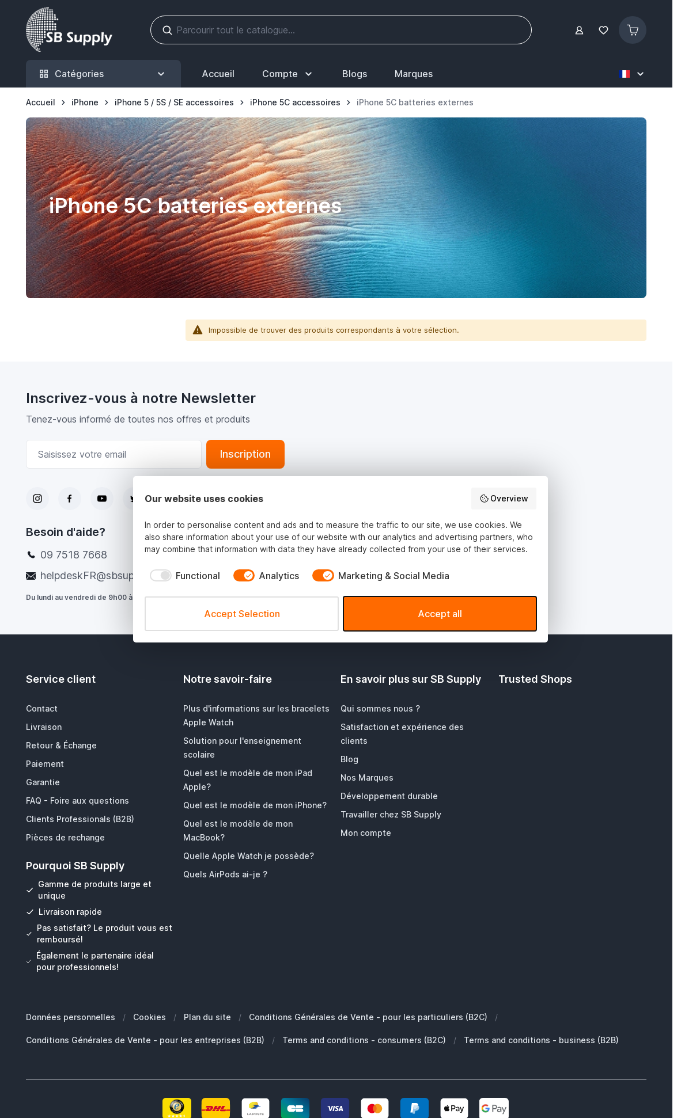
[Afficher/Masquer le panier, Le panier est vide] (632, 30)
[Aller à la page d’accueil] (40, 102)
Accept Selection (242, 613)
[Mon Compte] (288, 74)
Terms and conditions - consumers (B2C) (364, 1040)
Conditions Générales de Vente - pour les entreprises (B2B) (145, 1040)
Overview (504, 498)
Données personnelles (70, 1017)
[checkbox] (182, 576)
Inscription (245, 454)
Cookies (149, 1017)
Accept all (440, 613)
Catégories (103, 74)
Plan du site (207, 1017)
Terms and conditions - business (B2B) (541, 1040)
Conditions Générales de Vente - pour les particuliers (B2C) (368, 1017)
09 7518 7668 (73, 555)
